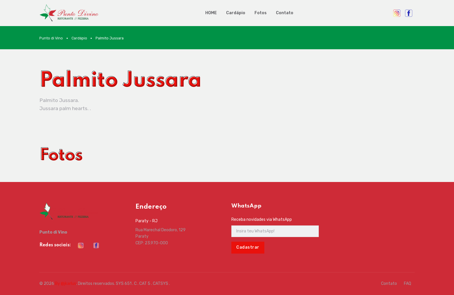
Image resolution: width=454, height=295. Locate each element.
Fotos (261, 12)
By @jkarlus (65, 283)
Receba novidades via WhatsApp (261, 219)
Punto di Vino (51, 38)
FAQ (407, 283)
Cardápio (235, 12)
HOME (211, 12)
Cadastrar (247, 247)
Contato (284, 12)
